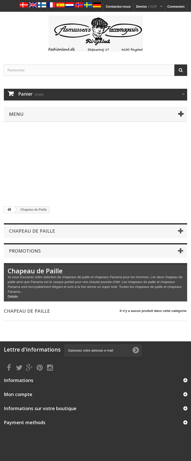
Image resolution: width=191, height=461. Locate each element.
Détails (13, 296)
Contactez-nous (118, 6)
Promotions (25, 251)
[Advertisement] (95, 164)
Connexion (176, 6)
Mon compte (18, 394)
